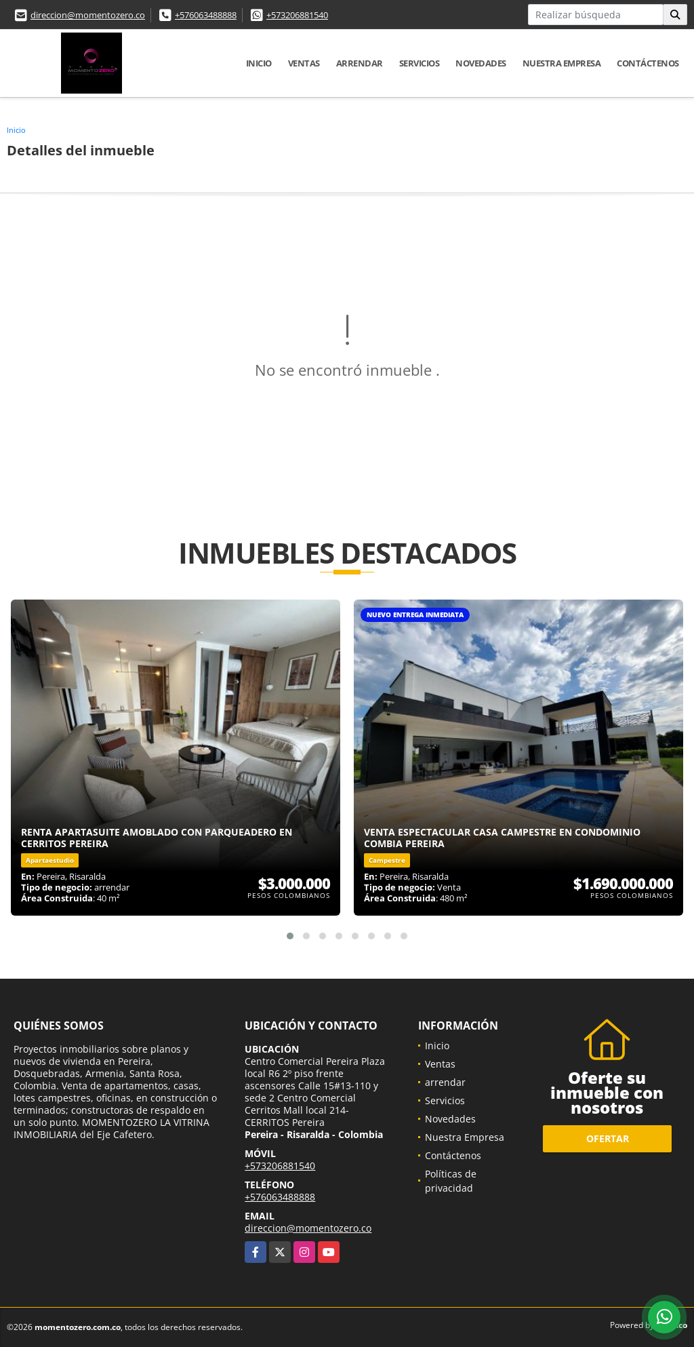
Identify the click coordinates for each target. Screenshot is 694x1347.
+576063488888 (206, 15)
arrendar (359, 63)
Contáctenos (648, 63)
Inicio (259, 63)
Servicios (419, 63)
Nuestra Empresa (562, 63)
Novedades (480, 63)
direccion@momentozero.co (87, 15)
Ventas (304, 63)
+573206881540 (297, 15)
